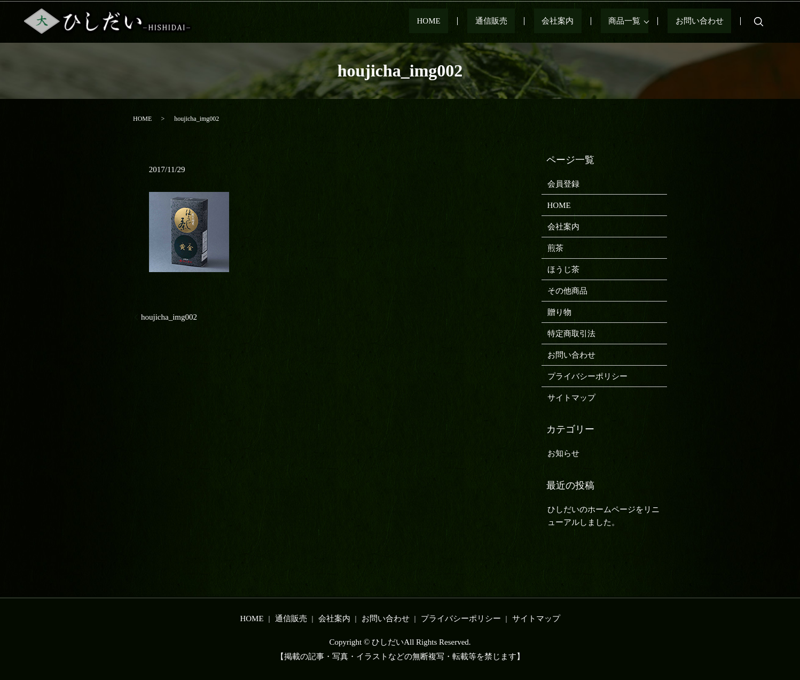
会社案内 (588, 21)
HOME (490, 21)
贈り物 (559, 312)
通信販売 (537, 21)
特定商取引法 (571, 333)
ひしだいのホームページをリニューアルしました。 (603, 516)
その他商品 (567, 291)
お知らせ (563, 453)
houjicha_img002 (169, 317)
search (758, 21)
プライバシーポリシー (587, 376)
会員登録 (563, 184)
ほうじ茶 (563, 269)
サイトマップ (571, 397)
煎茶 (555, 248)
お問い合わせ (707, 21)
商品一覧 (640, 21)
